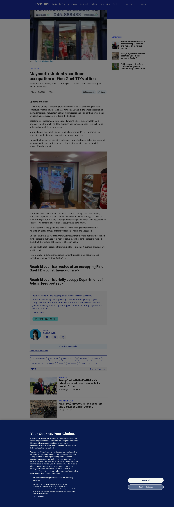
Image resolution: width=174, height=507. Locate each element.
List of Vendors (38, 496)
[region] (87, 463)
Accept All (146, 480)
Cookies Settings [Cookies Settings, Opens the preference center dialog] (146, 487)
